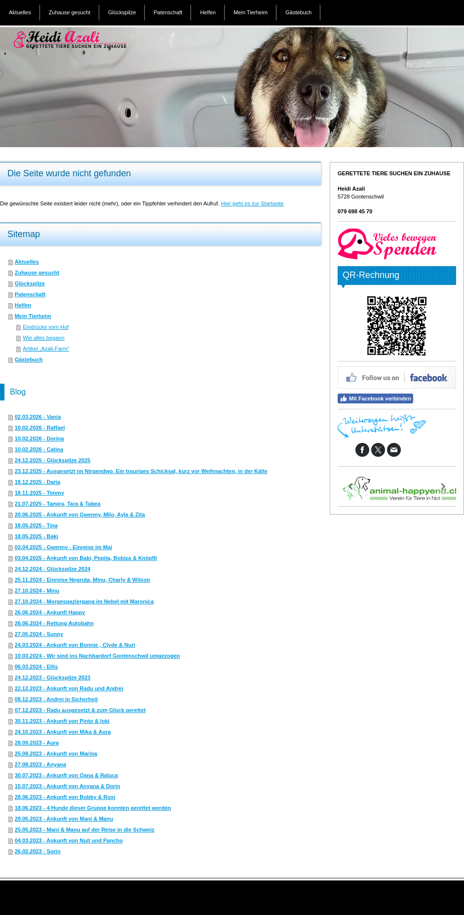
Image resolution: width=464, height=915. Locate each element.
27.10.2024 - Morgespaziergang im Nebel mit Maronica (84, 601)
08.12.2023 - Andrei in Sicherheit (56, 699)
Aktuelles (27, 262)
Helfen (23, 305)
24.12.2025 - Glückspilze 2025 (53, 460)
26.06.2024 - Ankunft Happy (50, 612)
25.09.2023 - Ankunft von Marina (56, 753)
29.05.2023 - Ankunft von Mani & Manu (64, 819)
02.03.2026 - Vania (38, 417)
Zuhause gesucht (37, 273)
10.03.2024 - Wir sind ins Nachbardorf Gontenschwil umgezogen (97, 656)
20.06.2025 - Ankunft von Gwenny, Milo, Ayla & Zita (80, 514)
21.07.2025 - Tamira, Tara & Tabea (58, 504)
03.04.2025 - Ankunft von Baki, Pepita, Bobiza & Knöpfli (86, 558)
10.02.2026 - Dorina (39, 438)
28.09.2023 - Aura (37, 743)
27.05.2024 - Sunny (39, 634)
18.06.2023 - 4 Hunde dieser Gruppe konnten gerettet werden (93, 808)
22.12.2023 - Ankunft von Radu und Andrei (69, 688)
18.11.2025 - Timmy (39, 493)
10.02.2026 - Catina (39, 449)
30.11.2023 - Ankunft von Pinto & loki (62, 721)
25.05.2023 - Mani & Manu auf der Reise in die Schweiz (85, 830)
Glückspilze (30, 283)
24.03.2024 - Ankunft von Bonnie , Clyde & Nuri (75, 645)
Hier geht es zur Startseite (252, 203)
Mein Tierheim (33, 316)
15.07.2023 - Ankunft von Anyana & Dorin (67, 786)
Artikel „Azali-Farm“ (46, 349)
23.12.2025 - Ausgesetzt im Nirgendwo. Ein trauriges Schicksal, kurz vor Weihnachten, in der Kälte (141, 471)
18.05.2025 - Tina (36, 525)
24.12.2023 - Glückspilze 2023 (53, 677)
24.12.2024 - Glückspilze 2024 (53, 569)
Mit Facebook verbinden (375, 398)
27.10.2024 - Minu (37, 591)
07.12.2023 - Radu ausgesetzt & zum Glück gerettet (80, 710)
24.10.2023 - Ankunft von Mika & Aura (63, 732)
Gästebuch (29, 359)
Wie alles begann (43, 338)
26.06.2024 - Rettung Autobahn (54, 623)
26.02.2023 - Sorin (38, 851)
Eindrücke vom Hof (46, 327)
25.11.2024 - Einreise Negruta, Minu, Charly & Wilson (82, 580)
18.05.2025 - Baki (36, 536)
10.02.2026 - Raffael (40, 428)
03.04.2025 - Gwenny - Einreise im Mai (63, 547)
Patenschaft (30, 294)
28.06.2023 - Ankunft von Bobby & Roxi (65, 797)
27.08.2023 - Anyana (40, 764)
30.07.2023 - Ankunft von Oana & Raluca (66, 775)
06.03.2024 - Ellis (36, 667)
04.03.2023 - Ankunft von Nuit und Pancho (69, 840)
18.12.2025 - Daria (37, 482)
